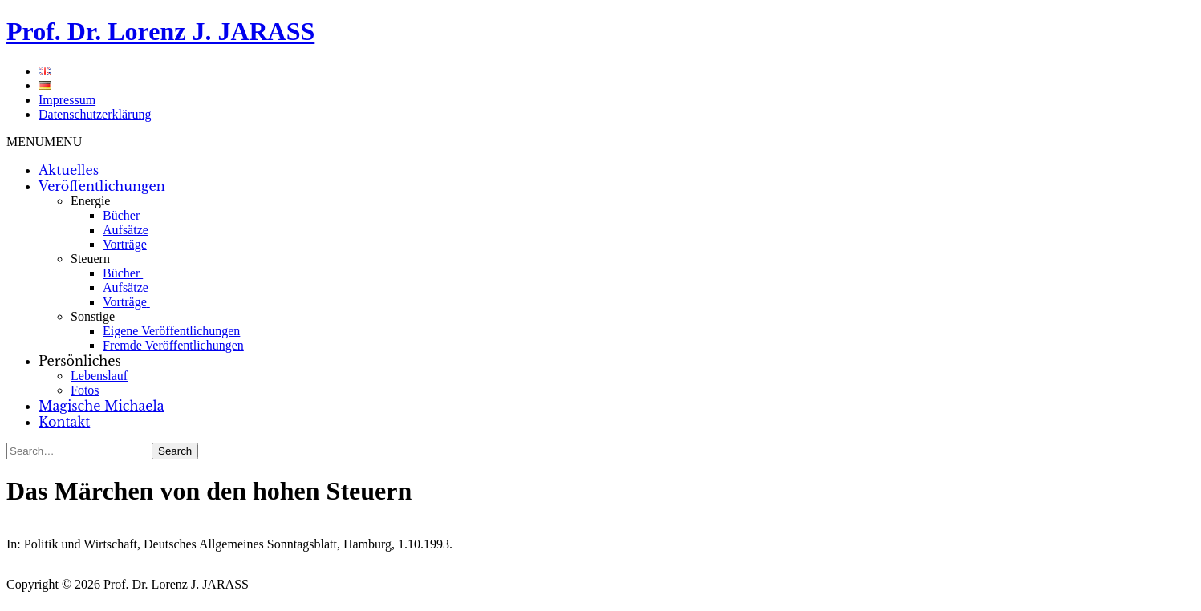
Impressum (67, 100)
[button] (44, 141)
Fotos (85, 390)
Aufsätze (125, 230)
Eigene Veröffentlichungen (171, 331)
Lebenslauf (99, 375)
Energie (90, 201)
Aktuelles (69, 170)
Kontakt (64, 422)
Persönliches (80, 361)
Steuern (90, 258)
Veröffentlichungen (102, 186)
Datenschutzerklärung (95, 114)
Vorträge (125, 244)
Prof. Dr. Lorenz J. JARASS (160, 31)
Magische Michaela (101, 406)
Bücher (121, 215)
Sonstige (93, 316)
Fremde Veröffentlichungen (173, 345)
